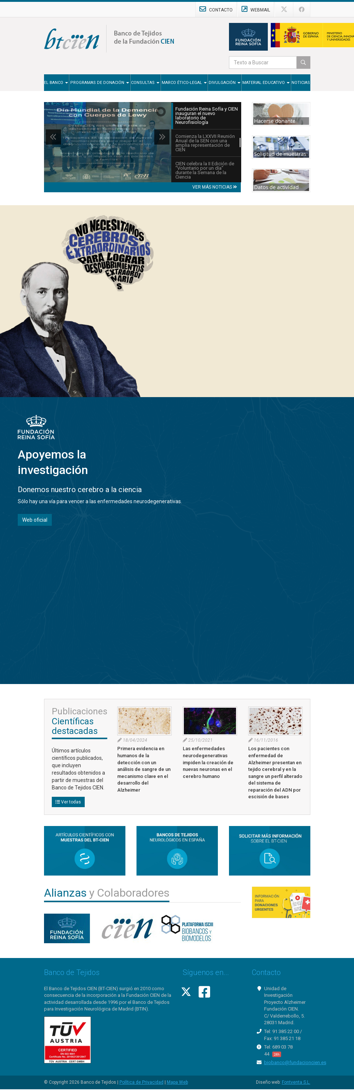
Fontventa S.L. (296, 1082)
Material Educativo (266, 82)
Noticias (300, 82)
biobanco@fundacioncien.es (295, 1062)
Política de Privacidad (141, 1082)
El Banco (56, 82)
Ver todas (68, 802)
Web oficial (34, 520)
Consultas (145, 82)
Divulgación (224, 82)
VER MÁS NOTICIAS (214, 187)
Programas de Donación (99, 82)
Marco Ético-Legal (184, 82)
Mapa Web (177, 1082)
